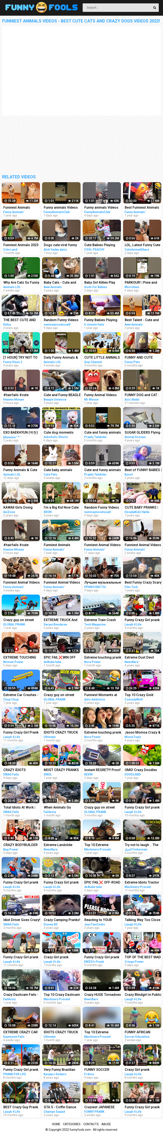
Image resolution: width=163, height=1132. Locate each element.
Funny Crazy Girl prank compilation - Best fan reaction (20, 1070)
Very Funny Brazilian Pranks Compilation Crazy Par (59, 1070)
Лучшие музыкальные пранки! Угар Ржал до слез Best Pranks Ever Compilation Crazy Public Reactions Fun (102, 582)
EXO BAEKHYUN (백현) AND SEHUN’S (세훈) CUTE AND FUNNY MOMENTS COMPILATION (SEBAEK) (20, 432)
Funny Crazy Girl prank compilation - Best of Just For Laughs (20, 882)
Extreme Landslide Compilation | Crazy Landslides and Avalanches (59, 845)
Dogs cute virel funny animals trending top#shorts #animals (60, 245)
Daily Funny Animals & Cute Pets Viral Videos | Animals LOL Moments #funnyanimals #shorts (62, 357)
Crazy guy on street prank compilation (18, 620)
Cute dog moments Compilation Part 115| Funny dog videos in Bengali (60, 432)
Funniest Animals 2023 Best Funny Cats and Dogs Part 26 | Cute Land (20, 245)
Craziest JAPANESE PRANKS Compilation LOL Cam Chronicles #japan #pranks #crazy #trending (102, 1107)
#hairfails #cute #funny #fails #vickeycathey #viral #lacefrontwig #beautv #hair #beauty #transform (21, 395)
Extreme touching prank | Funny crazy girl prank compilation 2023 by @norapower (102, 657)
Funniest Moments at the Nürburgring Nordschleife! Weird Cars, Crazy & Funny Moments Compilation (101, 695)
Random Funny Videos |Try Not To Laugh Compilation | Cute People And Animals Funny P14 (61, 320)
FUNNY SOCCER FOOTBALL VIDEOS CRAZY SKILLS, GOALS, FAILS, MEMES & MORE (102, 1070)
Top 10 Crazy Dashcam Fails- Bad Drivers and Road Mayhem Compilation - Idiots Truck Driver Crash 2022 (62, 995)
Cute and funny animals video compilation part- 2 (102, 432)
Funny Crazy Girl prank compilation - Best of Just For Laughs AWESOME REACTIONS (61, 882)
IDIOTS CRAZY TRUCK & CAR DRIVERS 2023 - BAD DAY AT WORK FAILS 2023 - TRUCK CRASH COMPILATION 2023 (61, 732)
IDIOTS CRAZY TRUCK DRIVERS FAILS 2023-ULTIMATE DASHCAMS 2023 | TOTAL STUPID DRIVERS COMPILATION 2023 (62, 1032)
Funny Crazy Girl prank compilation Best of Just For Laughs (101, 957)
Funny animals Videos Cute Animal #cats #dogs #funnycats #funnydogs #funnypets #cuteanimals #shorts (61, 207)
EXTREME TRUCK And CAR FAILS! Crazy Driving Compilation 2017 (60, 620)
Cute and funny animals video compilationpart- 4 (102, 470)
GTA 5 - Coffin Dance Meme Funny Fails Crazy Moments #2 (60, 1107)
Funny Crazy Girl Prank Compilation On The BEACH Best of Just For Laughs (21, 732)
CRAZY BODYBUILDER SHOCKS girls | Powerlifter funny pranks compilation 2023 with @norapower (21, 845)
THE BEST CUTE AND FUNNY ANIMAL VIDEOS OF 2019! (21, 320)
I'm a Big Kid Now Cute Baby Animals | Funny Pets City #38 (61, 507)
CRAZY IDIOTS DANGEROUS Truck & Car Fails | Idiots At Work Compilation (19, 770)
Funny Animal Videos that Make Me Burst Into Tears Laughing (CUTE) (102, 395)
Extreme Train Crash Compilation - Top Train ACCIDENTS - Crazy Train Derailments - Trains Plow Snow (102, 620)
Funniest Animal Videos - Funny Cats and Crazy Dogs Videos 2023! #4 (62, 582)
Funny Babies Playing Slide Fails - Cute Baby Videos (101, 320)
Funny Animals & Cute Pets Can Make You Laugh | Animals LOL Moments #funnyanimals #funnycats (20, 470)
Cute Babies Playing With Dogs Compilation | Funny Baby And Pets (102, 245)
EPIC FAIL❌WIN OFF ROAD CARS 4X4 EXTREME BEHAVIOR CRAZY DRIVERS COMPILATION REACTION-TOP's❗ (60, 657)
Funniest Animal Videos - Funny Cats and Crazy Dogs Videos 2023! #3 (102, 545)
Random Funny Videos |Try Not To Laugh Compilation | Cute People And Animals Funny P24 (101, 507)
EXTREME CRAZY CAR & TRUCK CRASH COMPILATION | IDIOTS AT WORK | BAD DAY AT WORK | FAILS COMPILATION (21, 1032)
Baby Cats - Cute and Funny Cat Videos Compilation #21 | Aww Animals (61, 282)
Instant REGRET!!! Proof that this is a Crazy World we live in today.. (102, 770)
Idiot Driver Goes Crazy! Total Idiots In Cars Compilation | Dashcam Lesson (21, 920)
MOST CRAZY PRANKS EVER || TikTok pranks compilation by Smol (61, 770)
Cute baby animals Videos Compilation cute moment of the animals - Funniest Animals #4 (59, 470)
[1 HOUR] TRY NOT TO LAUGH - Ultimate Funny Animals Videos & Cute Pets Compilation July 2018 (21, 357)
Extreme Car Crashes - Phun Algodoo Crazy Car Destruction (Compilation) (20, 695)
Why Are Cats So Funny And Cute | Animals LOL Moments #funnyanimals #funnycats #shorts (21, 282)
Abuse (106, 1124)
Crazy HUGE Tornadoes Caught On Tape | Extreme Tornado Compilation (102, 995)
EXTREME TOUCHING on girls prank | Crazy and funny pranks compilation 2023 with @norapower (20, 657)
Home (56, 1124)
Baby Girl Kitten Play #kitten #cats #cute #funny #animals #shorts (99, 282)
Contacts (91, 1124)
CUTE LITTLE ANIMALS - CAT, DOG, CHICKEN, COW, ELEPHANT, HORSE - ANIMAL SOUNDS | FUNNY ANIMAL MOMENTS (102, 357)
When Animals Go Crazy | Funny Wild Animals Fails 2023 (58, 807)
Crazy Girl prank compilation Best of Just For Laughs (59, 957)
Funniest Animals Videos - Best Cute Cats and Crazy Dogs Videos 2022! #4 (21, 207)
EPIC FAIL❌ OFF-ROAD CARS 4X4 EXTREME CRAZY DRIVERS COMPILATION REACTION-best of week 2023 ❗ (102, 882)
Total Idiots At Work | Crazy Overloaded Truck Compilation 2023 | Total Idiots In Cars (21, 807)
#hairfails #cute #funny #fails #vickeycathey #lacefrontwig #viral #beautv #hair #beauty (21, 545)
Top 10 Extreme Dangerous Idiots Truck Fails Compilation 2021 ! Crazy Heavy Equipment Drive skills (102, 1032)
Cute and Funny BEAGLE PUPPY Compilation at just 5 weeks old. (62, 395)
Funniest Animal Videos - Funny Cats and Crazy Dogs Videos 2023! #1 (21, 582)
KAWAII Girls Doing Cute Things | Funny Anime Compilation (18, 507)
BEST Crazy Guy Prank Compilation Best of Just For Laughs (20, 1107)
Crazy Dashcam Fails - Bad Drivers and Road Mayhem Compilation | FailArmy (20, 995)
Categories (72, 1124)
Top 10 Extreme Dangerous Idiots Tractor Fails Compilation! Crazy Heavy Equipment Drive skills (102, 845)
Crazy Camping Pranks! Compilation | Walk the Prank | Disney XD (62, 920)
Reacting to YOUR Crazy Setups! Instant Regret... (100, 920)
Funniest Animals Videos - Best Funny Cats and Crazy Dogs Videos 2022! (60, 545)
